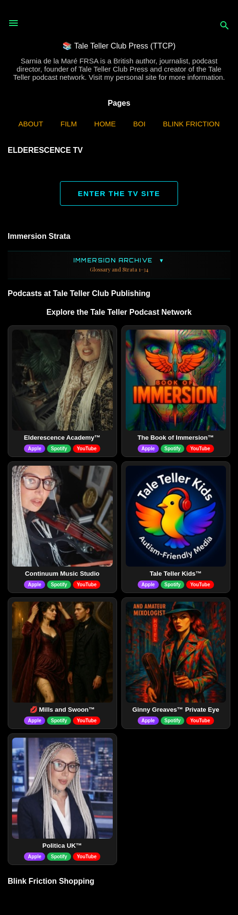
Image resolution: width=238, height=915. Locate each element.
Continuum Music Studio (62, 573)
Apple (34, 448)
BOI (139, 124)
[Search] (224, 26)
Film (68, 124)
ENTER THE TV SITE (119, 193)
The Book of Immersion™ (175, 437)
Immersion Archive (119, 265)
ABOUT (30, 124)
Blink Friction (191, 124)
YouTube (86, 448)
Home (105, 124)
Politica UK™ (62, 845)
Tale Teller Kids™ (176, 573)
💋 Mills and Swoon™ (62, 709)
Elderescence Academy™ (62, 437)
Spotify (59, 448)
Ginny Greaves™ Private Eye (175, 709)
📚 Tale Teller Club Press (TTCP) (118, 46)
